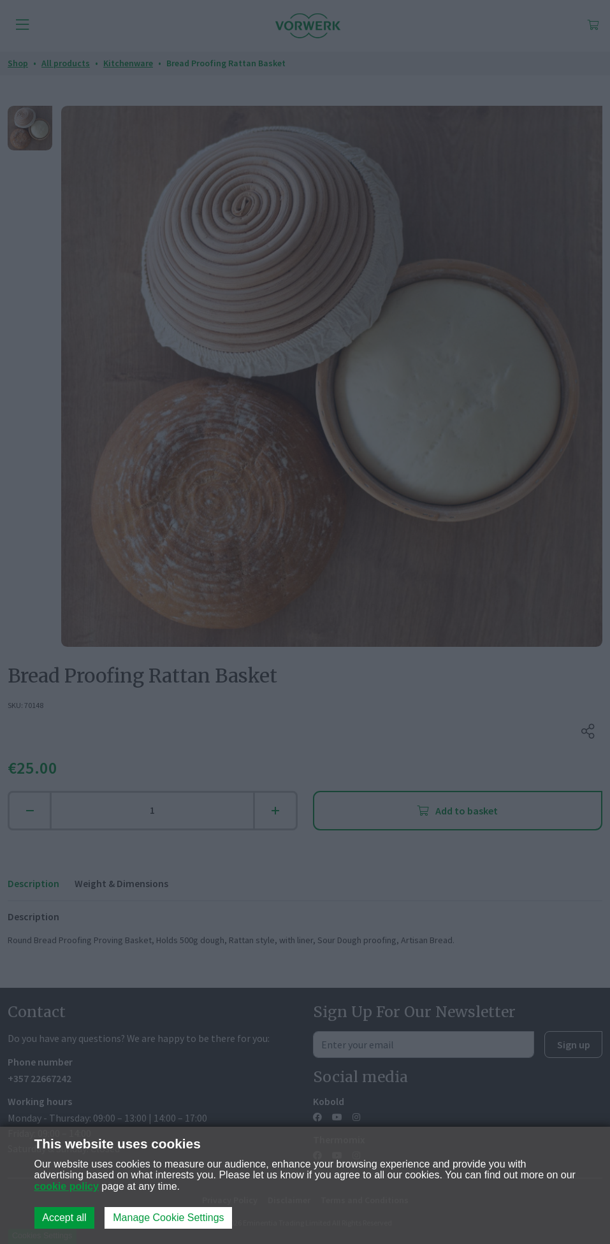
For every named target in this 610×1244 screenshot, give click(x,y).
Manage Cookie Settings (168, 1217)
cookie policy (66, 1186)
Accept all (64, 1217)
